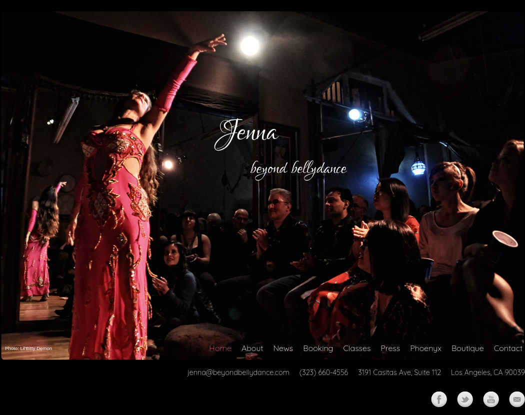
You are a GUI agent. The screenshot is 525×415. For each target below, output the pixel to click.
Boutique (468, 348)
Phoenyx (426, 348)
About (253, 348)
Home (220, 348)
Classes (357, 348)
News (283, 348)
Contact (508, 348)
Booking (318, 348)
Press (390, 348)
